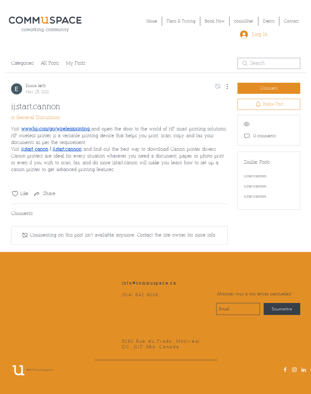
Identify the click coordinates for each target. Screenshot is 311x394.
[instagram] (294, 370)
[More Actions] (224, 86)
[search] (268, 63)
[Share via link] (44, 193)
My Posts (75, 63)
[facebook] (285, 370)
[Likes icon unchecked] (15, 193)
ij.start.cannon (255, 176)
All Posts (50, 63)
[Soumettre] (282, 309)
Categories (22, 63)
